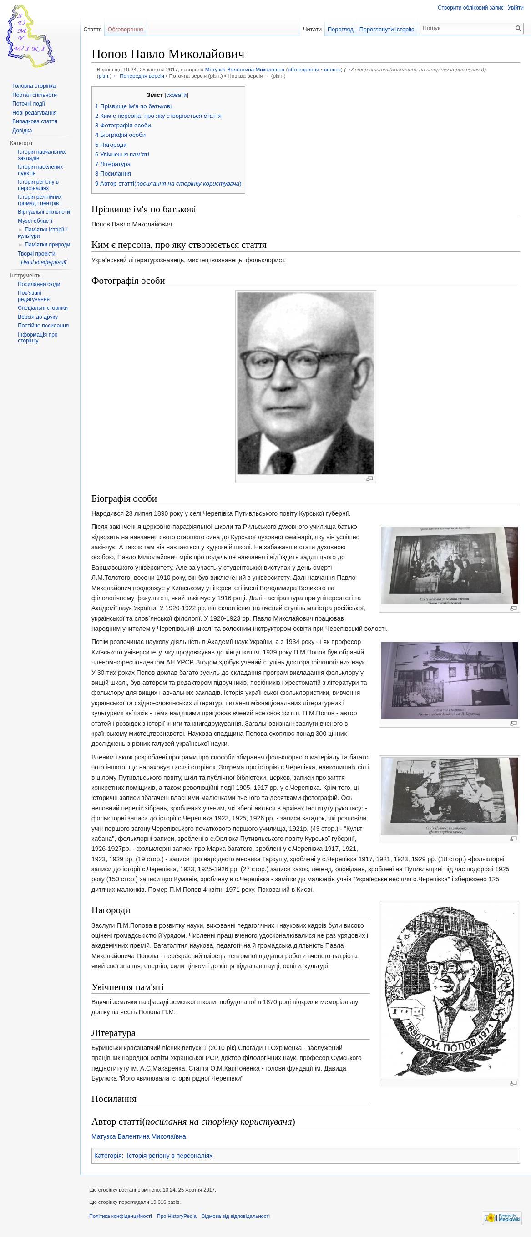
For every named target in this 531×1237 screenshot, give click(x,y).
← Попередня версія (138, 76)
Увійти (516, 8)
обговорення (303, 69)
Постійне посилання (43, 325)
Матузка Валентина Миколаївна (244, 69)
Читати (312, 29)
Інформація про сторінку (37, 338)
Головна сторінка (34, 86)
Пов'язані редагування (34, 296)
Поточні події (28, 104)
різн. (104, 76)
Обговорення (125, 29)
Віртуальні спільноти (44, 212)
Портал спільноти (34, 95)
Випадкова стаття (34, 121)
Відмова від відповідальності (236, 1216)
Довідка (22, 130)
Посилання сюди (39, 284)
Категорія (108, 1155)
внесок (332, 69)
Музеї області (35, 221)
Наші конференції (43, 262)
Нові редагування (34, 113)
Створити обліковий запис (471, 8)
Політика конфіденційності (120, 1216)
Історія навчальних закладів (42, 155)
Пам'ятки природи (47, 244)
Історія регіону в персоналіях (169, 1155)
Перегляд (341, 29)
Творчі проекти (36, 254)
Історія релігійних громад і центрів (39, 200)
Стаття (92, 29)
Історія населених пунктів (40, 170)
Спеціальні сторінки (43, 308)
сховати (176, 95)
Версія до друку (38, 317)
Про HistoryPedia (177, 1216)
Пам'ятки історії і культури (42, 232)
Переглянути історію (387, 29)
